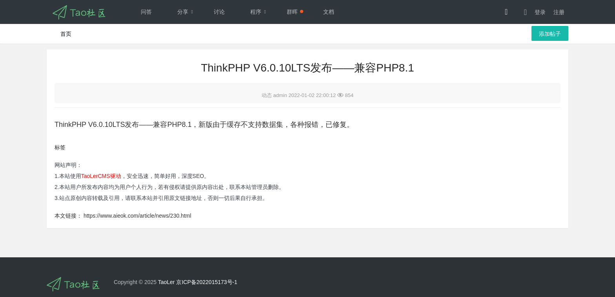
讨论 (219, 12)
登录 (540, 12)
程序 (260, 12)
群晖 (295, 12)
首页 (65, 34)
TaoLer (166, 282)
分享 (187, 12)
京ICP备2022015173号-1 (206, 282)
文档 (328, 12)
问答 (146, 12)
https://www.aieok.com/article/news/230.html (137, 216)
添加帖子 (550, 34)
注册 (558, 12)
